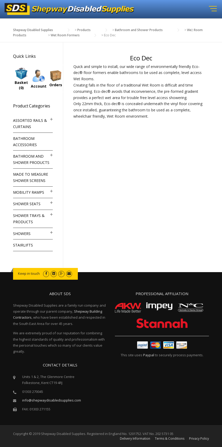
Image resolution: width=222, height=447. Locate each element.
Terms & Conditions (169, 438)
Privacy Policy (199, 438)
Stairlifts (23, 245)
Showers (22, 233)
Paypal (148, 355)
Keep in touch (29, 273)
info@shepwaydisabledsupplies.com (51, 400)
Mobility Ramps (28, 192)
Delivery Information (135, 438)
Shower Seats (26, 203)
